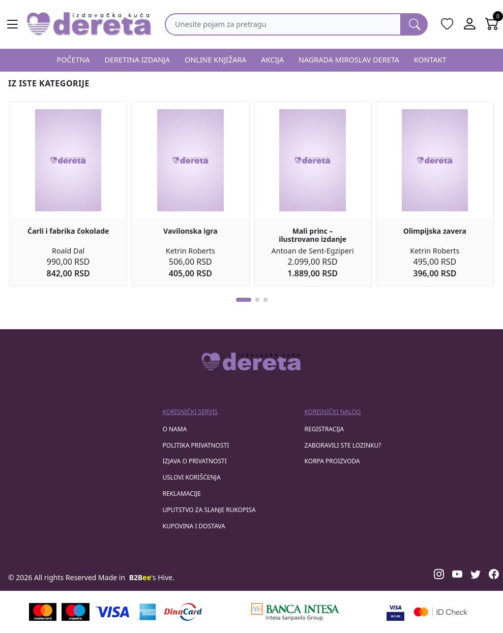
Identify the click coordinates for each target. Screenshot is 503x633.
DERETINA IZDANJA (137, 60)
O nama (175, 429)
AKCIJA (272, 60)
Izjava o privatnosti (195, 461)
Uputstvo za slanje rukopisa (209, 509)
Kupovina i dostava (194, 526)
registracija (324, 429)
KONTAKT (430, 60)
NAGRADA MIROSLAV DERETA (349, 60)
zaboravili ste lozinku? (343, 445)
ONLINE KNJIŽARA (216, 60)
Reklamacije (182, 493)
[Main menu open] (12, 24)
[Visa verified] (395, 612)
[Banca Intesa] (295, 612)
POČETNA (73, 60)
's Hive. (151, 577)
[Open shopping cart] (492, 24)
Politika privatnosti (196, 445)
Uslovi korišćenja (192, 477)
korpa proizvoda (332, 461)
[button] (243, 300)
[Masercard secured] (441, 612)
